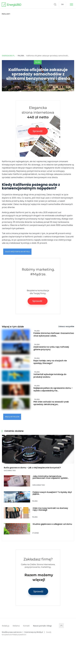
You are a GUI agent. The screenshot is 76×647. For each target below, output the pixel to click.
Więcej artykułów (12, 417)
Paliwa (37, 62)
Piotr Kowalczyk (33, 85)
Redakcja (5, 626)
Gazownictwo (10, 470)
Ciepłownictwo (38, 485)
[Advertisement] (38, 33)
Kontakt (26, 626)
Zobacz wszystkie (66, 326)
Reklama (16, 626)
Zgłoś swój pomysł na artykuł (17, 252)
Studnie (35, 533)
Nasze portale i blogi (42, 626)
